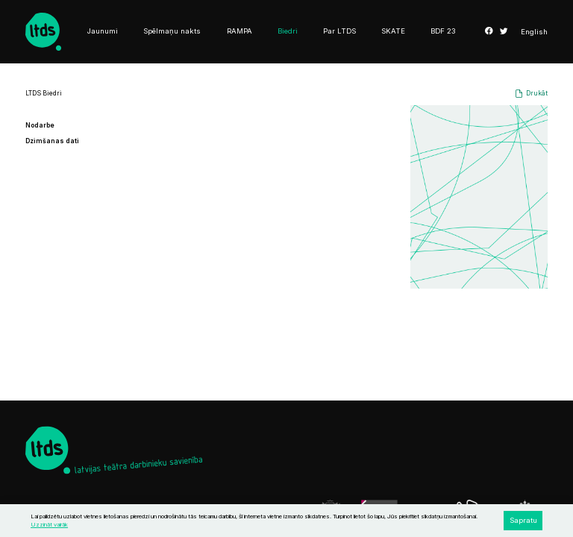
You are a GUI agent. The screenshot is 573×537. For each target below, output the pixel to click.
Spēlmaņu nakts (172, 31)
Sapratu (523, 520)
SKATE (393, 31)
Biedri (288, 31)
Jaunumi (102, 31)
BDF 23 (443, 31)
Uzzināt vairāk (49, 524)
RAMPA (239, 31)
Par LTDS (339, 31)
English (534, 32)
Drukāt (537, 93)
